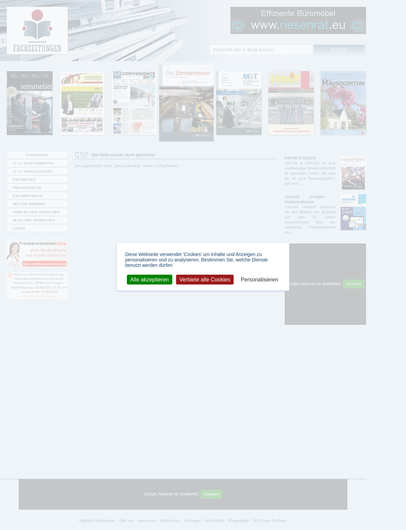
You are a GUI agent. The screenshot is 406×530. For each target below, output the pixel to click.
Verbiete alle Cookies (204, 279)
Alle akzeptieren (149, 279)
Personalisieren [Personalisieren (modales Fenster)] (259, 279)
